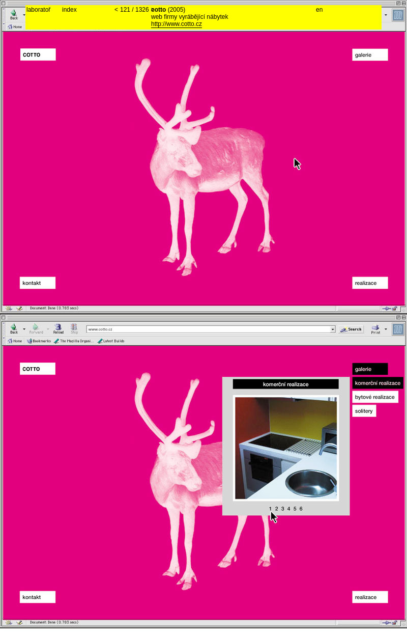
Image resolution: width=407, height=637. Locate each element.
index (69, 9)
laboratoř (38, 9)
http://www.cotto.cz (176, 23)
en (319, 9)
